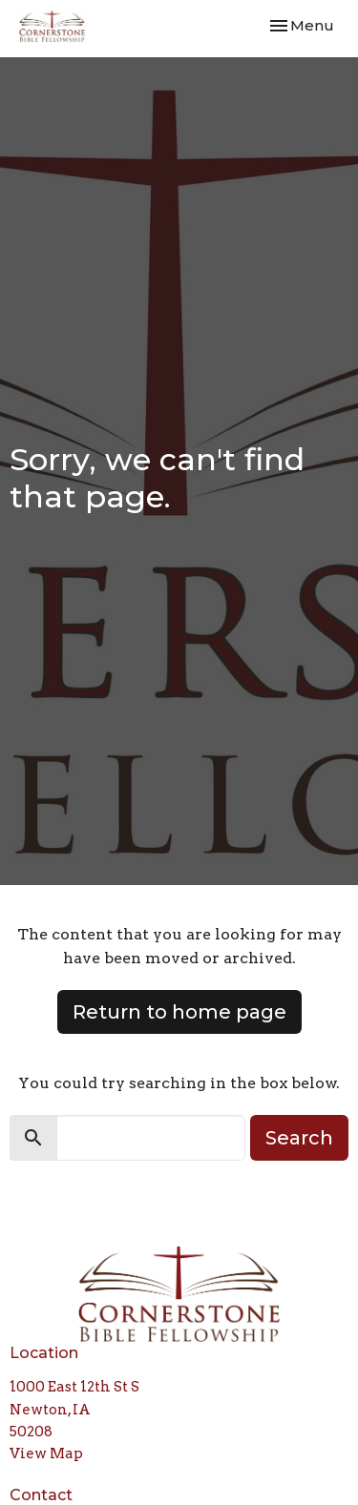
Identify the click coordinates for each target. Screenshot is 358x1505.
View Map (46, 1453)
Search (299, 1137)
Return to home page (179, 1011)
